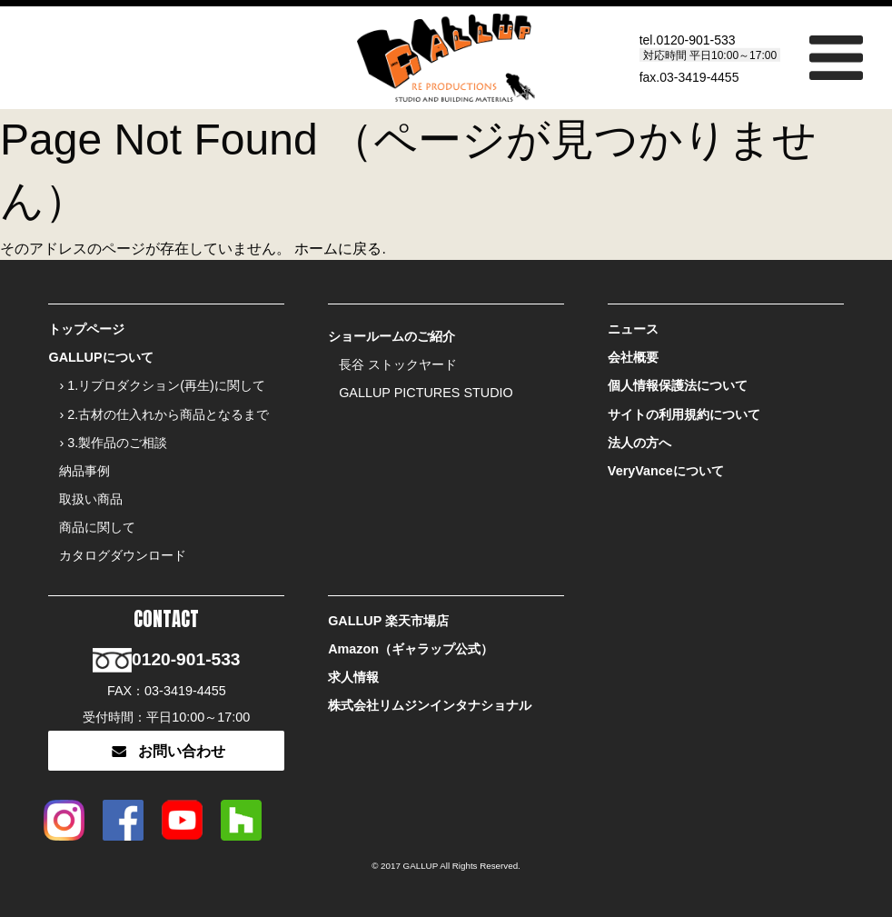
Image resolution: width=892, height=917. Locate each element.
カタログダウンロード (122, 555)
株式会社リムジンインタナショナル (429, 705)
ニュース (633, 329)
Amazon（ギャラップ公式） (410, 649)
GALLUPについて (100, 357)
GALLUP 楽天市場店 (388, 620)
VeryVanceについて (666, 470)
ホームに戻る (338, 248)
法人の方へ (639, 442)
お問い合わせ (166, 751)
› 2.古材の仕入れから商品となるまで (164, 414)
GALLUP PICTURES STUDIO (426, 392)
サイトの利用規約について (684, 414)
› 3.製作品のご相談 (113, 442)
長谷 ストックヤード (398, 364)
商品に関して (97, 527)
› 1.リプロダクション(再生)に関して (161, 385)
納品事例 (84, 470)
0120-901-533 (695, 39)
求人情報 (353, 677)
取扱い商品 (91, 499)
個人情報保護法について (678, 385)
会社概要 (633, 357)
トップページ (86, 329)
